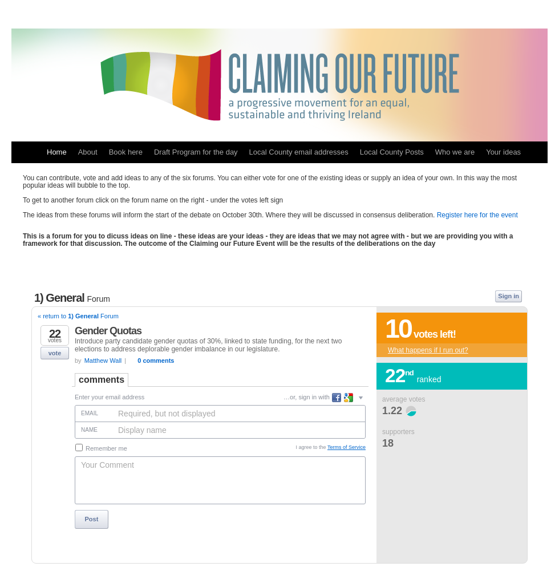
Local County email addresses (299, 152)
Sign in (508, 296)
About (88, 152)
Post (92, 519)
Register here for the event (477, 215)
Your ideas (503, 152)
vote (55, 353)
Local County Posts (392, 152)
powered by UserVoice (478, 554)
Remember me (101, 448)
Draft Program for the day (196, 152)
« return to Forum (78, 316)
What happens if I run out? (428, 350)
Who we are (455, 152)
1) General (72, 297)
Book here (126, 152)
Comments (101, 379)
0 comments (155, 360)
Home (57, 152)
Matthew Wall (103, 360)
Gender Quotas (108, 331)
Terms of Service (346, 447)
